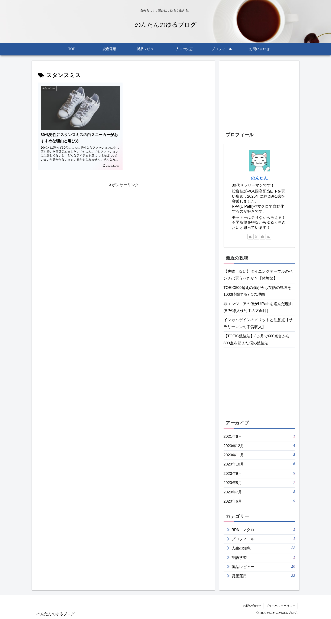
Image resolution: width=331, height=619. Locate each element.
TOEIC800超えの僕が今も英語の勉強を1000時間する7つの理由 (258, 291)
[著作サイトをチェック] (250, 236)
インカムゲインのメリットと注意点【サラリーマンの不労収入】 (258, 323)
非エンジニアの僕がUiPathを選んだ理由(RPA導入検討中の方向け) (258, 307)
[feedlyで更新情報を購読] (262, 236)
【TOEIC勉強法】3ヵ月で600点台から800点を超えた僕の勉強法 (257, 339)
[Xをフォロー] (256, 236)
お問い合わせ (252, 605)
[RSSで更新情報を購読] (268, 236)
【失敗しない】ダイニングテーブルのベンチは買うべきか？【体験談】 (258, 274)
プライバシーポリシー (280, 605)
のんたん (259, 178)
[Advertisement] (123, 218)
